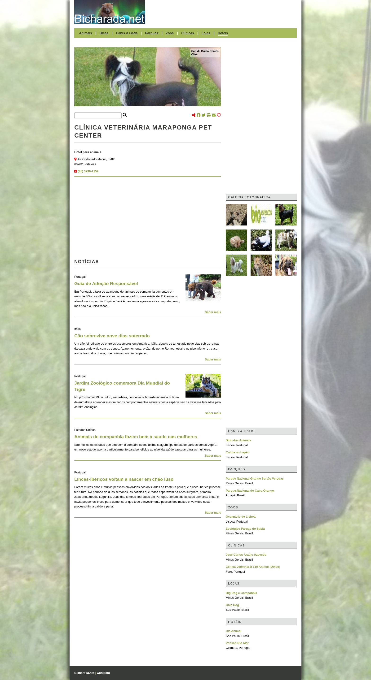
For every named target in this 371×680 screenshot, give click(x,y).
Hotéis (223, 33)
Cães (194, 54)
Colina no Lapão (237, 452)
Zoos (170, 33)
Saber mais (213, 312)
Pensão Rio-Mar (237, 643)
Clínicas (187, 33)
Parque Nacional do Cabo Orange (250, 490)
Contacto (103, 673)
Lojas (206, 33)
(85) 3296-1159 (88, 171)
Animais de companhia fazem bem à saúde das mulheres (135, 436)
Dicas (104, 33)
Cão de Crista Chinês (205, 51)
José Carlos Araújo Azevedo (246, 554)
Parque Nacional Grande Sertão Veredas (255, 478)
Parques (151, 33)
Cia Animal (233, 631)
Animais (85, 33)
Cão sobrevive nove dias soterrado (112, 335)
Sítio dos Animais (238, 440)
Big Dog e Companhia (241, 593)
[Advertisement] (223, 12)
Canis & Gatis (127, 33)
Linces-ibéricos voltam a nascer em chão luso (123, 479)
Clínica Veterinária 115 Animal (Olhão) (253, 566)
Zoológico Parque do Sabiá (245, 528)
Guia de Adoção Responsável (106, 283)
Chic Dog (232, 605)
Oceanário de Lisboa (241, 516)
